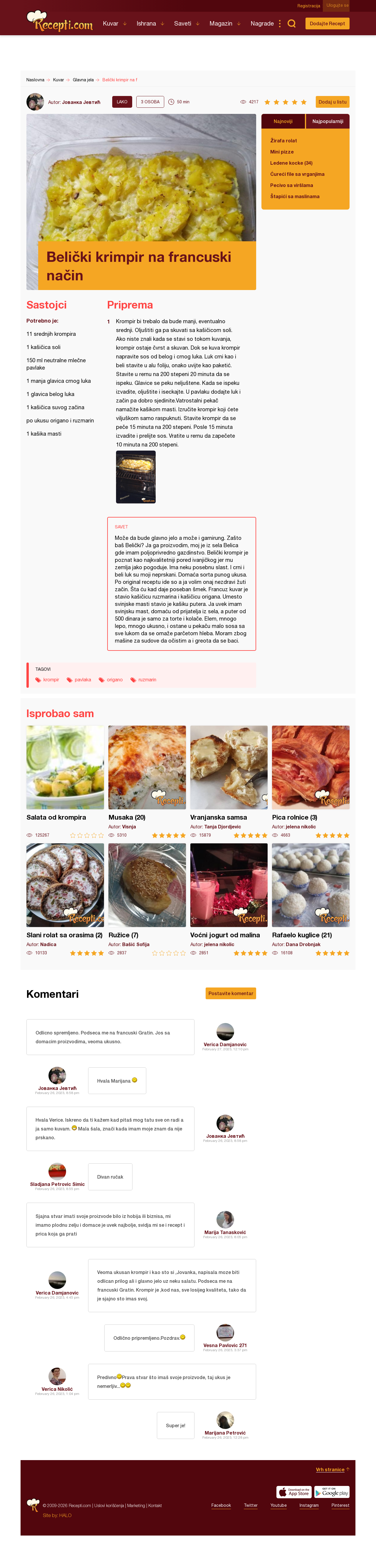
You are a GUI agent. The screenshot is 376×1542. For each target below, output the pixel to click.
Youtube (279, 1512)
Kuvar (110, 23)
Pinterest (341, 1512)
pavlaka (83, 679)
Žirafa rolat (283, 140)
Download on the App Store (294, 1498)
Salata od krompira (65, 782)
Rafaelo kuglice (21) (311, 899)
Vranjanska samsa (229, 782)
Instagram (309, 1512)
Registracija (310, 6)
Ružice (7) (147, 899)
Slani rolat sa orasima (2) (65, 899)
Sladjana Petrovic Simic (57, 1186)
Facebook (221, 1512)
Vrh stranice (330, 1476)
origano (115, 679)
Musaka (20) (147, 782)
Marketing (136, 1511)
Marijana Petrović (225, 1439)
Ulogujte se (339, 6)
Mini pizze (282, 151)
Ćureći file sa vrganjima (297, 174)
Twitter (251, 1512)
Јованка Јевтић (81, 102)
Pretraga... (291, 23)
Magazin (220, 23)
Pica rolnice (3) (311, 782)
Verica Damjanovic (225, 1045)
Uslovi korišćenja (109, 1511)
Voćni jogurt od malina (229, 899)
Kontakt (155, 1511)
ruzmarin (147, 679)
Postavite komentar (231, 993)
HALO (65, 1521)
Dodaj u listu (333, 102)
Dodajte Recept (327, 23)
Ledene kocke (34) (291, 163)
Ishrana (146, 23)
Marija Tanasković (225, 1235)
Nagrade (262, 23)
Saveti (182, 23)
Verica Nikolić (57, 1395)
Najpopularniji (328, 121)
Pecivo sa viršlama (291, 185)
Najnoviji (283, 121)
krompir (51, 679)
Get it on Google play (332, 1498)
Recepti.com (60, 21)
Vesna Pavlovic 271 (225, 1350)
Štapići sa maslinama (295, 196)
